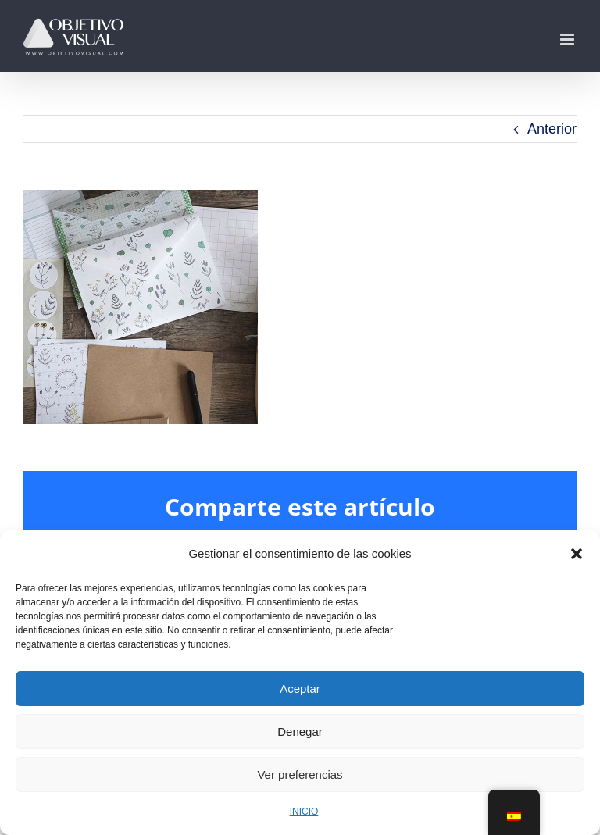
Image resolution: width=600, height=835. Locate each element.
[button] (576, 554)
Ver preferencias (299, 774)
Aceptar (300, 688)
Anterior (552, 129)
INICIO (304, 811)
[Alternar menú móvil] (568, 39)
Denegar (300, 731)
